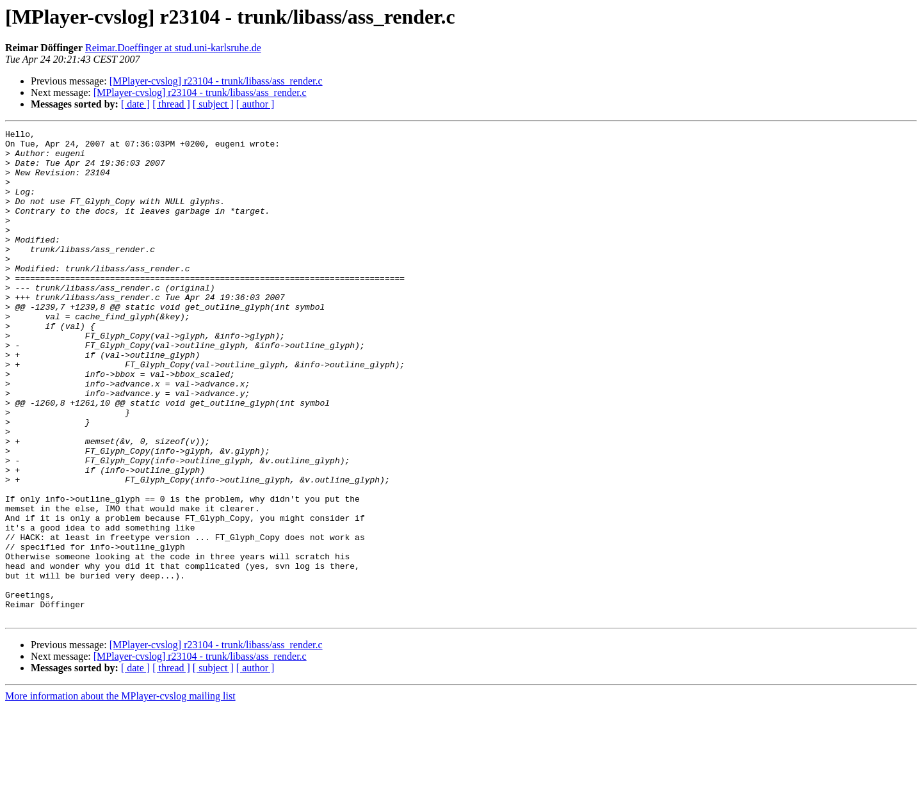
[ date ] (135, 104)
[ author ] (255, 104)
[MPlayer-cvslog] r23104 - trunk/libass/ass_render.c (216, 81)
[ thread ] (171, 104)
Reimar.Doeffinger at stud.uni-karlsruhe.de (173, 47)
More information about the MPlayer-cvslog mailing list (120, 793)
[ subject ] (213, 104)
